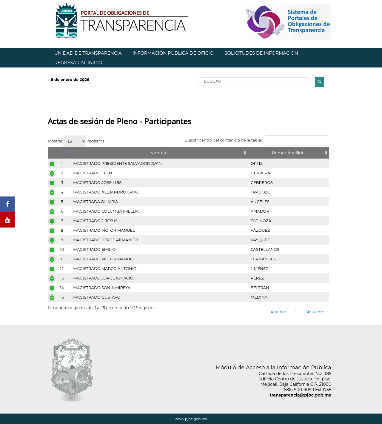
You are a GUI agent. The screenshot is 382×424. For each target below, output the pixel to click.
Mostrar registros (76, 141)
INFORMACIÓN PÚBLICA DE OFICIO (173, 53)
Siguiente (315, 311)
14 (62, 287)
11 (62, 258)
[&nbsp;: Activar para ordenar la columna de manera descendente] (59, 153)
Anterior (278, 311)
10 (62, 249)
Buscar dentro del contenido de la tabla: (256, 140)
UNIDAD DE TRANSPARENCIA (88, 53)
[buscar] (253, 81)
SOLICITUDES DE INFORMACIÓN (261, 53)
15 (62, 297)
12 (62, 268)
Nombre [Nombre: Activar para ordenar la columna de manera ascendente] (158, 153)
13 (62, 278)
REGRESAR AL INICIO (78, 62)
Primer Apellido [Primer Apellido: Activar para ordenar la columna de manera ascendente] (288, 153)
